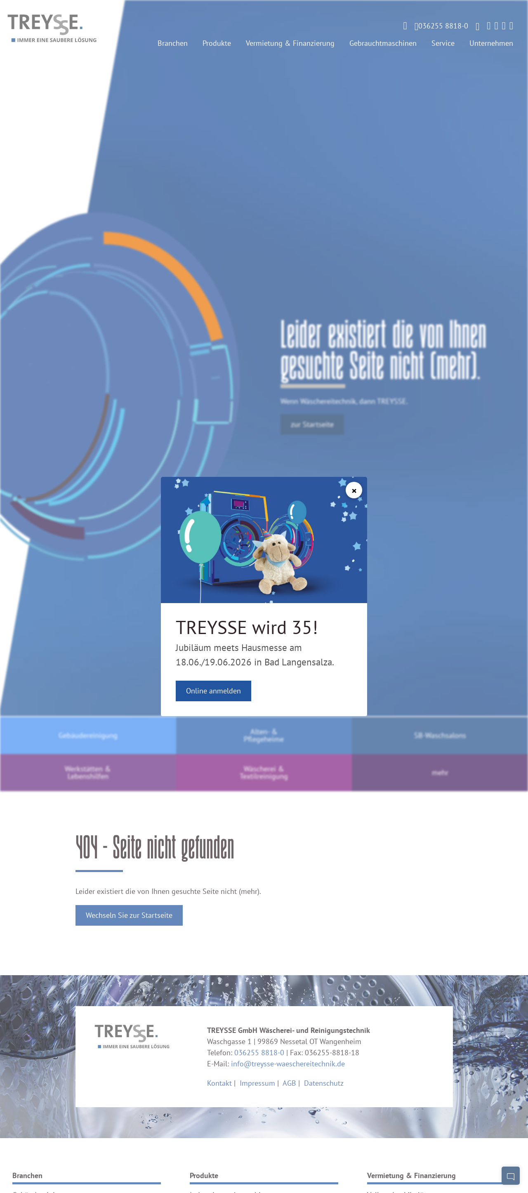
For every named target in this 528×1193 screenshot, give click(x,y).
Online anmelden (213, 691)
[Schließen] (354, 490)
